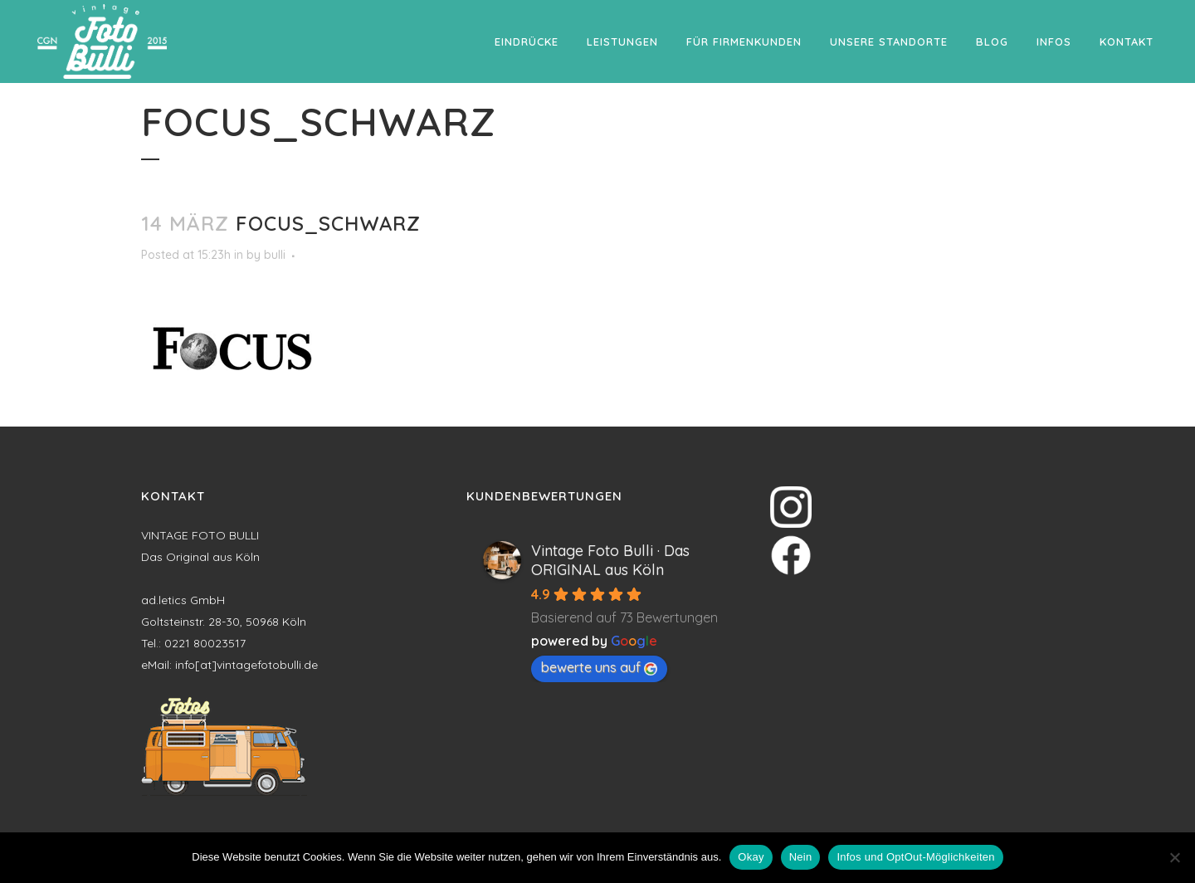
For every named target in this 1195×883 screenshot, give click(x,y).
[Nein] (1174, 857)
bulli (274, 254)
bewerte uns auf (599, 667)
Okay (750, 857)
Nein (800, 857)
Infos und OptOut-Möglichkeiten (915, 857)
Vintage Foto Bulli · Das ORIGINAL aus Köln (610, 560)
